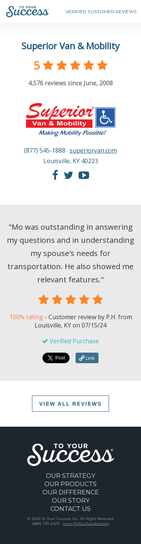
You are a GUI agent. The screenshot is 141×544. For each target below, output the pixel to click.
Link (87, 358)
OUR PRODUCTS (70, 484)
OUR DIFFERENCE (70, 492)
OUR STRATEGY (70, 475)
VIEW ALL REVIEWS (70, 404)
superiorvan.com (93, 150)
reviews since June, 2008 (70, 83)
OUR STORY (70, 500)
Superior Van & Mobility (70, 45)
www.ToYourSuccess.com (86, 523)
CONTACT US (70, 508)
